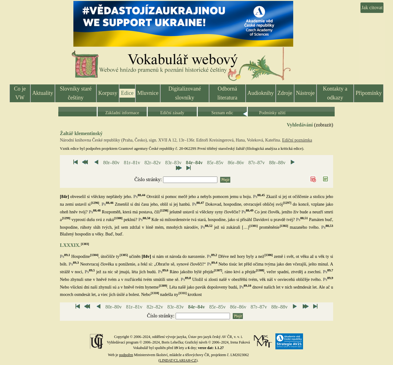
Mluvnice (147, 93)
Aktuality (42, 93)
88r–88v (277, 162)
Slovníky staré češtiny (76, 93)
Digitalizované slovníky (185, 93)
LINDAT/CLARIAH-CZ (178, 360)
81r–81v (132, 162)
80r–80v (111, 162)
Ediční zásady (172, 113)
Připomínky (369, 93)
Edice (127, 93)
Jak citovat (372, 7)
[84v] (146, 256)
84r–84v (194, 162)
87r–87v (256, 162)
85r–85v (215, 162)
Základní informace (122, 113)
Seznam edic (222, 113)
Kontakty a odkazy (335, 93)
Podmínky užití (272, 113)
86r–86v (236, 162)
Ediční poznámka (297, 140)
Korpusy (107, 93)
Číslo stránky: (148, 179)
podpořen (126, 355)
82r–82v (153, 162)
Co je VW (20, 93)
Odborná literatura (227, 93)
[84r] (64, 196)
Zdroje (285, 93)
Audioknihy (260, 93)
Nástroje (305, 93)
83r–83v (173, 162)
